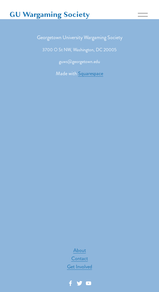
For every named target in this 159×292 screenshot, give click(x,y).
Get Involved (79, 266)
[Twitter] (79, 283)
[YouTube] (88, 283)
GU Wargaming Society (50, 14)
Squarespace (90, 73)
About (79, 250)
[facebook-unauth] (70, 283)
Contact (79, 258)
